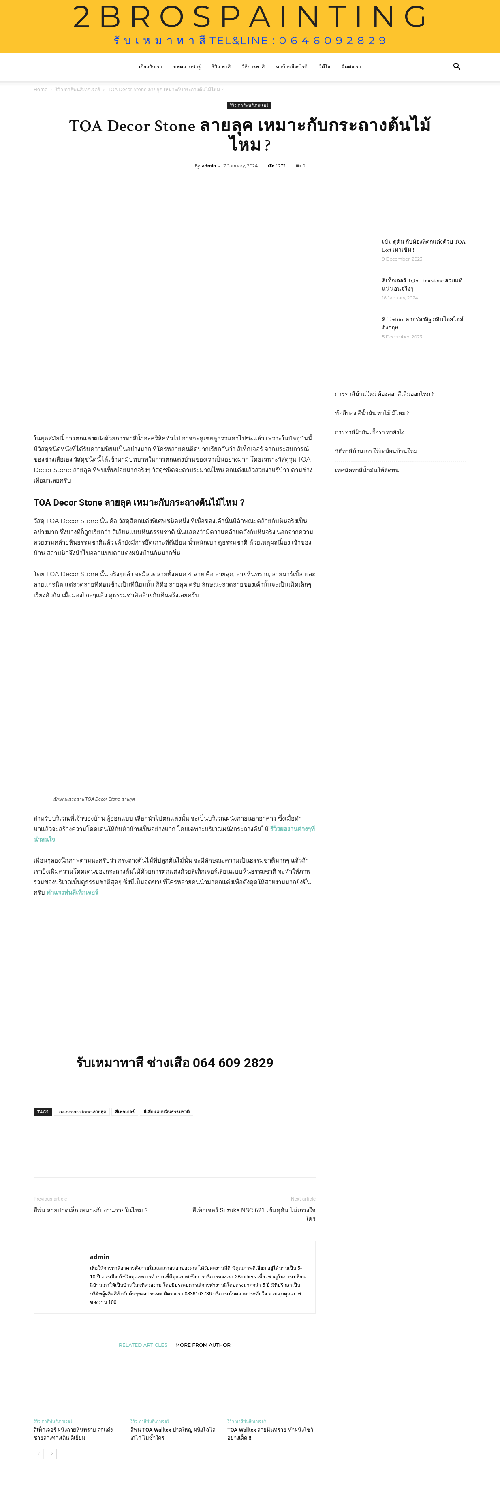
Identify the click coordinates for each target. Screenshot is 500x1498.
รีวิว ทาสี (221, 67)
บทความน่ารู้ (187, 67)
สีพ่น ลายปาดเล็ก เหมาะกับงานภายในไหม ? (90, 1210)
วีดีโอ (324, 67)
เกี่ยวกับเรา (150, 67)
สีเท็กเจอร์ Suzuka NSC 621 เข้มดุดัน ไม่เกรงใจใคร (254, 1214)
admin (209, 165)
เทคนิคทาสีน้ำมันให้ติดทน (367, 470)
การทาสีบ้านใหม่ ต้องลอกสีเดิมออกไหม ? (384, 394)
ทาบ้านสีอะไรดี (292, 67)
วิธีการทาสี (253, 67)
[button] (456, 67)
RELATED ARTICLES (143, 1345)
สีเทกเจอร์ (125, 1112)
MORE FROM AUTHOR (203, 1345)
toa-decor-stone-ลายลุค (82, 1112)
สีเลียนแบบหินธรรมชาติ (166, 1112)
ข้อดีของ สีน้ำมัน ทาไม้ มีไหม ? (372, 413)
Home (40, 89)
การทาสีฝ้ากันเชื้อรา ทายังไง (370, 432)
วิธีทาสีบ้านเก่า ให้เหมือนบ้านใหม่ (376, 451)
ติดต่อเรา (351, 67)
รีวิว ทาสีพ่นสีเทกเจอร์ (77, 89)
